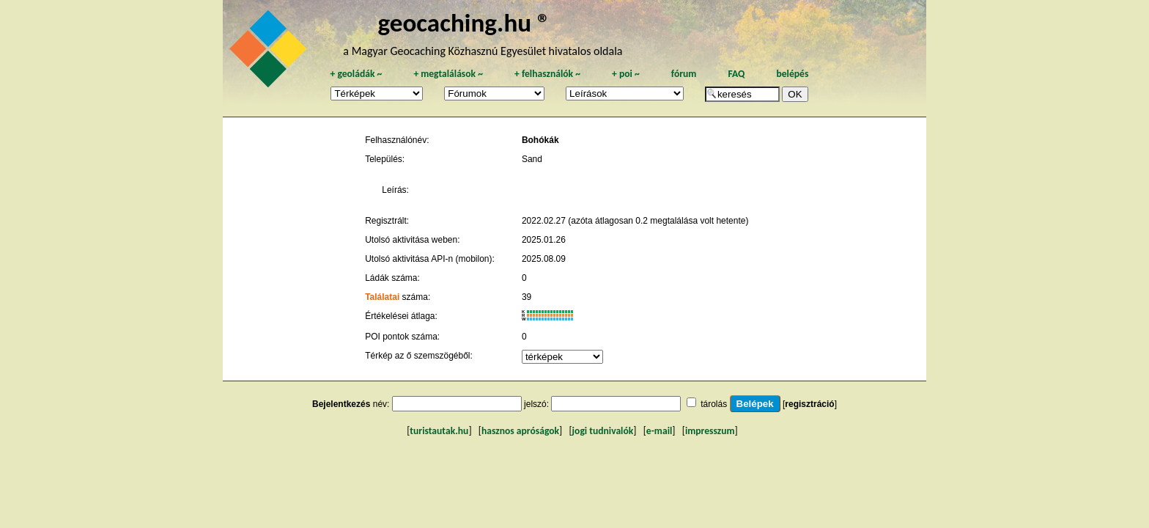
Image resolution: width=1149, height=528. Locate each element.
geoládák (355, 73)
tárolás (714, 404)
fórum (684, 73)
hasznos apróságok (520, 431)
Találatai (382, 297)
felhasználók (547, 73)
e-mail (659, 431)
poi (625, 73)
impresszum (710, 431)
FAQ (736, 73)
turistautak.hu (439, 431)
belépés (792, 73)
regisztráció (809, 404)
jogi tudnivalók (603, 431)
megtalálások (448, 73)
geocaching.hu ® (463, 22)
